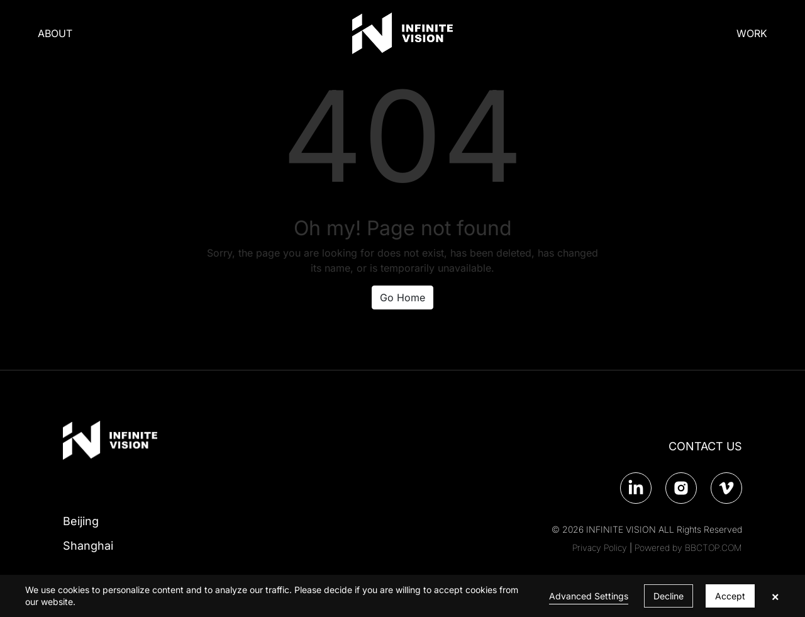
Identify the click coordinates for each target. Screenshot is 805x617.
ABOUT (55, 33)
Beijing (81, 521)
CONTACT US (705, 446)
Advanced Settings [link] (588, 596)
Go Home (402, 297)
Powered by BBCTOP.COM (688, 547)
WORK (751, 33)
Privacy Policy (599, 547)
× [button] (775, 596)
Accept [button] (730, 596)
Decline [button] (668, 596)
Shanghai (88, 545)
